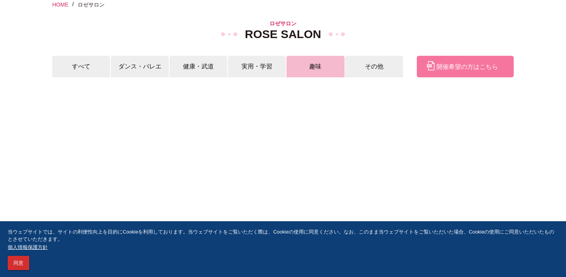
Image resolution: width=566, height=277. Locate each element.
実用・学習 (256, 66)
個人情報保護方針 (28, 247)
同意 (18, 263)
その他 (374, 66)
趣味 (315, 66)
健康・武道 (198, 66)
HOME (60, 5)
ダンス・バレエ (139, 66)
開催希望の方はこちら (462, 66)
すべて (81, 66)
